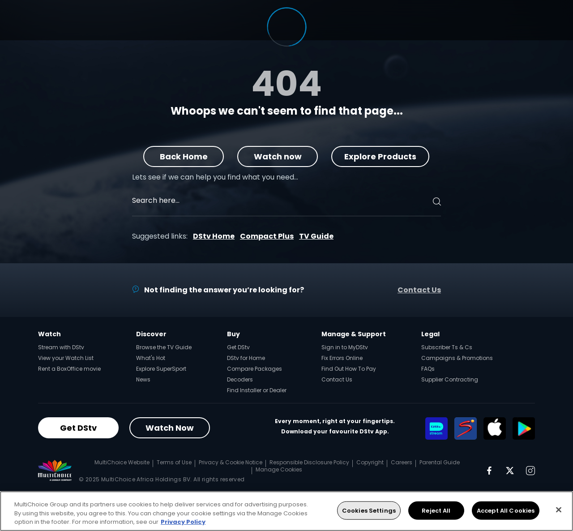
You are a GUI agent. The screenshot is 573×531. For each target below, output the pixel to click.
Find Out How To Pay (348, 369)
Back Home (184, 156)
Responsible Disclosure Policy (309, 462)
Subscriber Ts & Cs (446, 347)
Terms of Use (174, 462)
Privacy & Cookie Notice (230, 462)
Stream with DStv (61, 347)
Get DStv (238, 347)
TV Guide (316, 236)
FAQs (428, 369)
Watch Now (169, 427)
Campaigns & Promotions (457, 358)
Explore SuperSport (161, 369)
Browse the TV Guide (164, 347)
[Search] (435, 201)
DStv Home (214, 236)
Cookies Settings (369, 510)
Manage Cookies (279, 469)
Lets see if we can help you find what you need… (215, 177)
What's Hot (150, 358)
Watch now (278, 156)
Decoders (240, 379)
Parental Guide (439, 462)
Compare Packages (254, 369)
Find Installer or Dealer (256, 390)
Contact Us (419, 290)
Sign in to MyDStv (344, 347)
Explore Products (381, 156)
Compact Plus (267, 236)
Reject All (436, 510)
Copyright (370, 462)
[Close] (559, 509)
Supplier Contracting (449, 379)
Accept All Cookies (506, 510)
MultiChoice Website (122, 462)
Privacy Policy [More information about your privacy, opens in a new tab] (183, 522)
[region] (286, 511)
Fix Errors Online (342, 358)
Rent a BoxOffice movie (69, 369)
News (143, 379)
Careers (401, 462)
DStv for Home (246, 358)
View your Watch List (66, 358)
